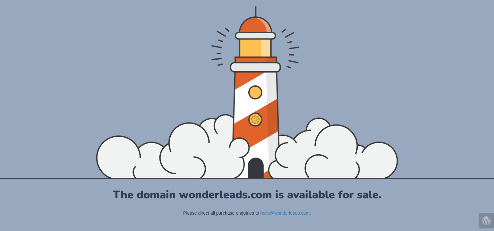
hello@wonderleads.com (285, 213)
